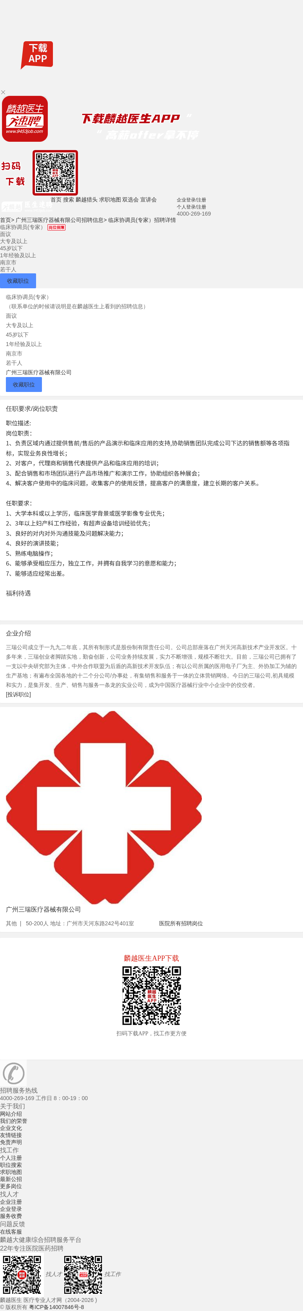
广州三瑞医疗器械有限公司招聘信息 (61, 220)
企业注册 (11, 1202)
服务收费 (11, 1216)
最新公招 (11, 1179)
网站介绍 (11, 1114)
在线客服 (11, 1232)
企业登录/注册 (191, 200)
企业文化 (11, 1128)
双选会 (130, 199)
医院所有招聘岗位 (181, 923)
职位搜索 (11, 1165)
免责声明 (11, 1142)
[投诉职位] (18, 694)
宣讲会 (148, 199)
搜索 (68, 199)
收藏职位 (18, 281)
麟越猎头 (87, 199)
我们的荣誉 (13, 1121)
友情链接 (11, 1135)
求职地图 (110, 199)
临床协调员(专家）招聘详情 (142, 220)
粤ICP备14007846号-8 (56, 1307)
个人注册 (11, 1158)
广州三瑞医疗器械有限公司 (39, 372)
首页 (56, 199)
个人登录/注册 (191, 207)
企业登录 (11, 1209)
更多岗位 (11, 1186)
